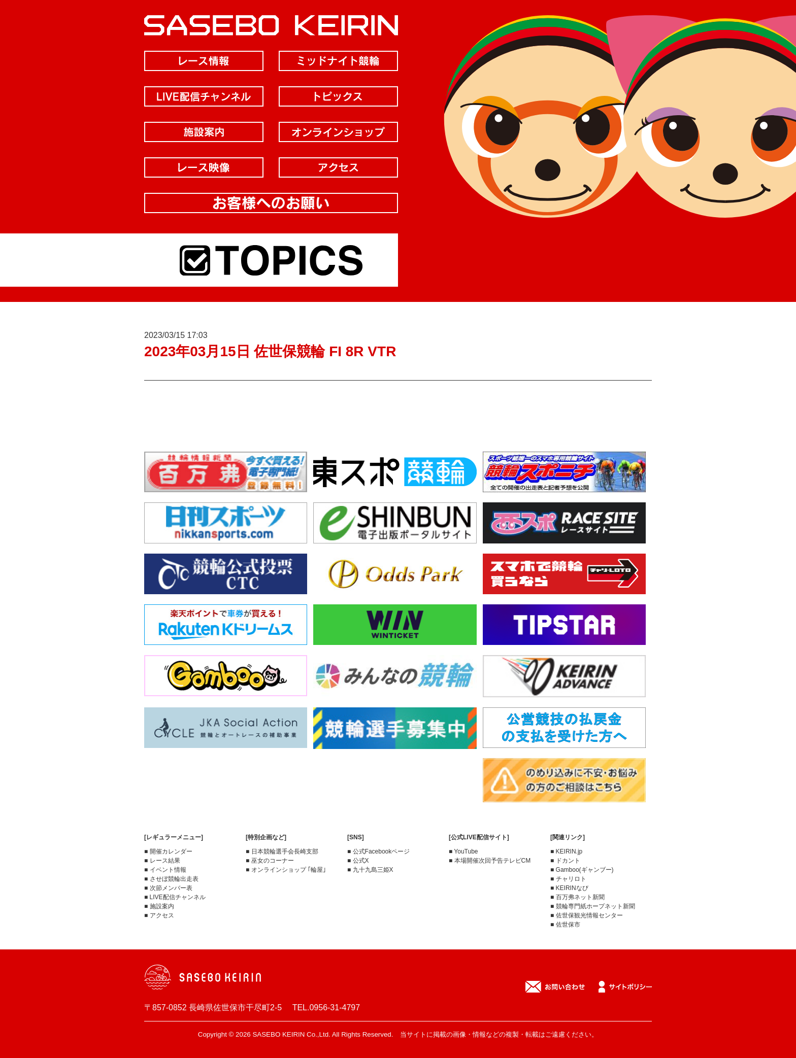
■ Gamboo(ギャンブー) (582, 869)
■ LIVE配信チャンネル (175, 897)
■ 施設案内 (159, 906)
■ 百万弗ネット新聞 (577, 897)
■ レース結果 (162, 860)
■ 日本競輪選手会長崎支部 (282, 851)
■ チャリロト (568, 878)
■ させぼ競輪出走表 (171, 878)
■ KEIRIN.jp (566, 851)
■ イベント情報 (165, 869)
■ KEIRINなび (569, 888)
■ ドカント (565, 860)
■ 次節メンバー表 (168, 888)
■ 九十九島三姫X (370, 869)
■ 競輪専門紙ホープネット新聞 (592, 906)
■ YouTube (463, 851)
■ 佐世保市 (565, 924)
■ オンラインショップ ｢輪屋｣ (286, 869)
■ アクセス (159, 915)
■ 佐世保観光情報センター (586, 915)
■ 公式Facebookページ (378, 851)
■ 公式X (358, 860)
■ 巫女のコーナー (270, 860)
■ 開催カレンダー (168, 851)
